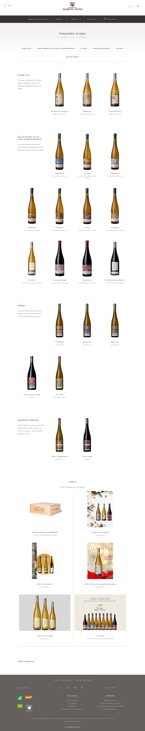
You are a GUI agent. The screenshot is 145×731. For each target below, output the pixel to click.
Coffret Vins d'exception (100, 531)
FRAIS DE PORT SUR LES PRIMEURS (45, 531)
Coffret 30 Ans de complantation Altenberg (100, 582)
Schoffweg (58, 226)
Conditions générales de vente (110, 701)
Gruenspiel (114, 226)
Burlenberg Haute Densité (114, 278)
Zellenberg (58, 340)
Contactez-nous (110, 686)
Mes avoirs (72, 701)
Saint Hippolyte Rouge (31, 393)
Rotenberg (31, 226)
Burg (86, 226)
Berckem (58, 393)
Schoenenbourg (114, 111)
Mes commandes (72, 699)
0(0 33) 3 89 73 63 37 (83, 679)
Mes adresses (72, 704)
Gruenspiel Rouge (58, 278)
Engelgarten (114, 173)
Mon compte (72, 694)
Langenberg (58, 173)
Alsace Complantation (59, 455)
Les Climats (100, 634)
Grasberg (86, 173)
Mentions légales (110, 699)
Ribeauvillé (86, 340)
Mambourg (86, 111)
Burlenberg (86, 278)
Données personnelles (110, 707)
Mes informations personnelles (72, 707)
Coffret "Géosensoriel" (45, 582)
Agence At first (75, 719)
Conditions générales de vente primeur (110, 704)
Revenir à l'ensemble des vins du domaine (72, 485)
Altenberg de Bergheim (58, 111)
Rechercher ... (110, 19)
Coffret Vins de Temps (45, 634)
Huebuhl (31, 278)
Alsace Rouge (86, 455)
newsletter (23, 686)
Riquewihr (114, 340)
